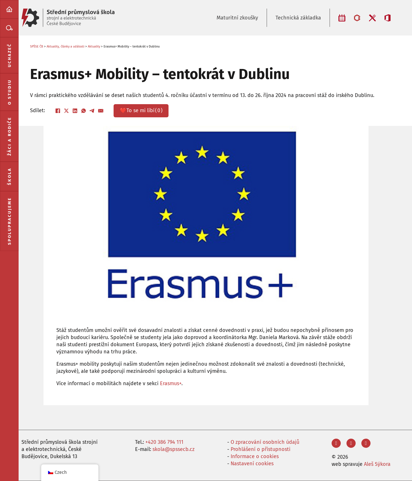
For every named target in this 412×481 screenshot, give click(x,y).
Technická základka (298, 18)
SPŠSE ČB (36, 46)
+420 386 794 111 (164, 442)
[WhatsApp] (83, 110)
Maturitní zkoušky (237, 18)
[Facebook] (58, 110)
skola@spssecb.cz (173, 449)
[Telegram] (92, 110)
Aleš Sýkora (377, 464)
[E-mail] (100, 110)
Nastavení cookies (252, 463)
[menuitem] (9, 9)
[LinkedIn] (75, 110)
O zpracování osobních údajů (265, 442)
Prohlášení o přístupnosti (260, 449)
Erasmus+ (170, 383)
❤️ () (141, 110)
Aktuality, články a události (65, 46)
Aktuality (94, 46)
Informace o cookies (255, 456)
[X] (66, 110)
